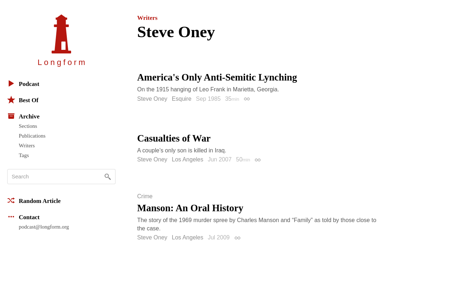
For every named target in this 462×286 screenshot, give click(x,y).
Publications (32, 136)
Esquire (181, 99)
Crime (145, 196)
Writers (27, 145)
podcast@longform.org (44, 227)
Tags (24, 155)
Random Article (34, 200)
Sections (28, 126)
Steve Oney (152, 99)
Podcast (23, 83)
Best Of (22, 100)
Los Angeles (187, 159)
